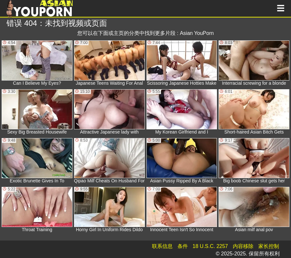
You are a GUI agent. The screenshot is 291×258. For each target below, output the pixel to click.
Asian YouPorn (197, 33)
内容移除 (243, 246)
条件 (183, 246)
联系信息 (162, 246)
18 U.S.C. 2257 (210, 246)
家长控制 (268, 246)
